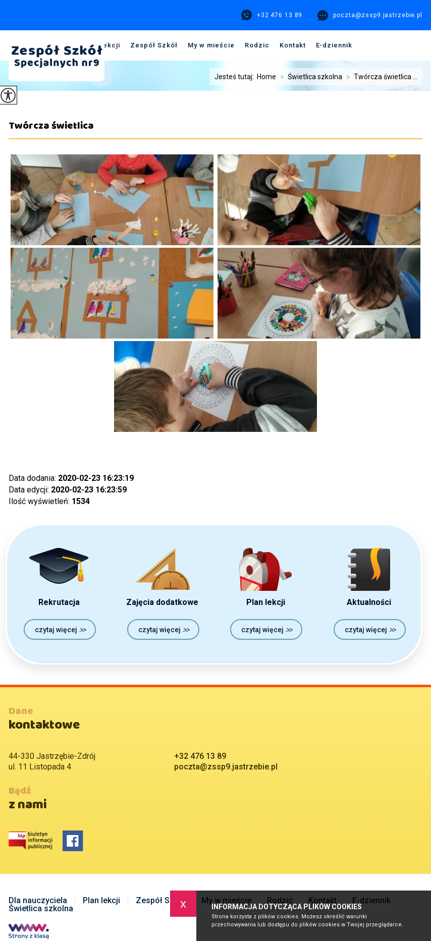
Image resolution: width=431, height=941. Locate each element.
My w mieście (211, 45)
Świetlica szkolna (41, 909)
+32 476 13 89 (271, 15)
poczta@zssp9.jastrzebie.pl (369, 15)
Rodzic (257, 45)
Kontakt (293, 45)
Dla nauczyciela (38, 901)
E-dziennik (334, 45)
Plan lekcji (101, 901)
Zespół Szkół (154, 45)
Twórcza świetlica (51, 129)
